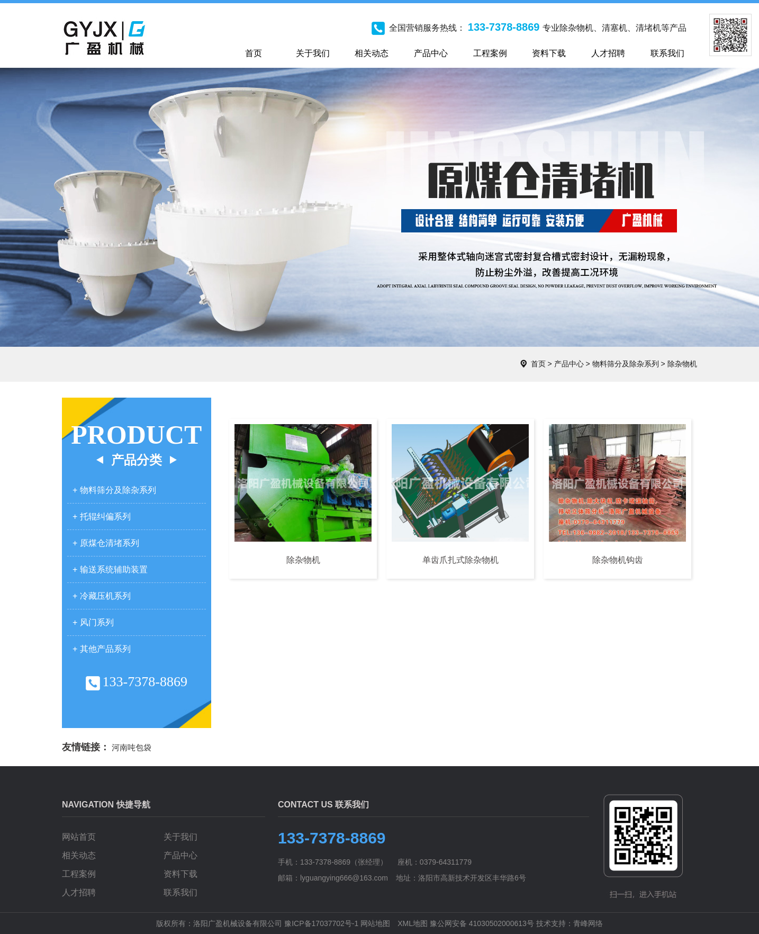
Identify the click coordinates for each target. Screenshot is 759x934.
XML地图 (412, 923)
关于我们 (180, 836)
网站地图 (375, 923)
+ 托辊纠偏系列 (102, 516)
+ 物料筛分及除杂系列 (114, 490)
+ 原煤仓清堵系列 (106, 542)
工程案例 (79, 873)
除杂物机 (682, 364)
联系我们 (180, 892)
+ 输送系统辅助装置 (110, 569)
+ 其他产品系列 (102, 648)
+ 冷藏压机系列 (102, 595)
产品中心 (569, 364)
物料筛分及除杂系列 (625, 364)
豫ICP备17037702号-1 (321, 923)
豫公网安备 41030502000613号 (482, 923)
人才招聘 (79, 892)
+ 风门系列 (93, 622)
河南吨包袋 (131, 747)
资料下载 (180, 873)
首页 (538, 364)
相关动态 (79, 855)
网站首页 (79, 836)
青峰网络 (588, 923)
